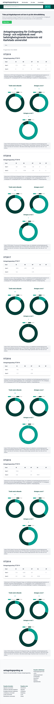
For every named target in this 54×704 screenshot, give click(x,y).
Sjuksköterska (37, 681)
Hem (6, 45)
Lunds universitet (7, 694)
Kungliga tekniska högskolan (10, 691)
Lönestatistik (40, 2)
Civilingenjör (37, 676)
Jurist (35, 673)
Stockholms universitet (9, 696)
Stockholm (23, 688)
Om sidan (33, 2)
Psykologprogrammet (39, 671)
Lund (22, 694)
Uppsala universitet (8, 688)
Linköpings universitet (8, 693)
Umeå (22, 696)
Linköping (23, 691)
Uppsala (23, 689)
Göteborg (23, 693)
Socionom (36, 678)
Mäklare (36, 680)
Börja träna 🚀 (7, 22)
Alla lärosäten (25, 2)
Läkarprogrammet (38, 675)
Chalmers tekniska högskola (10, 689)
